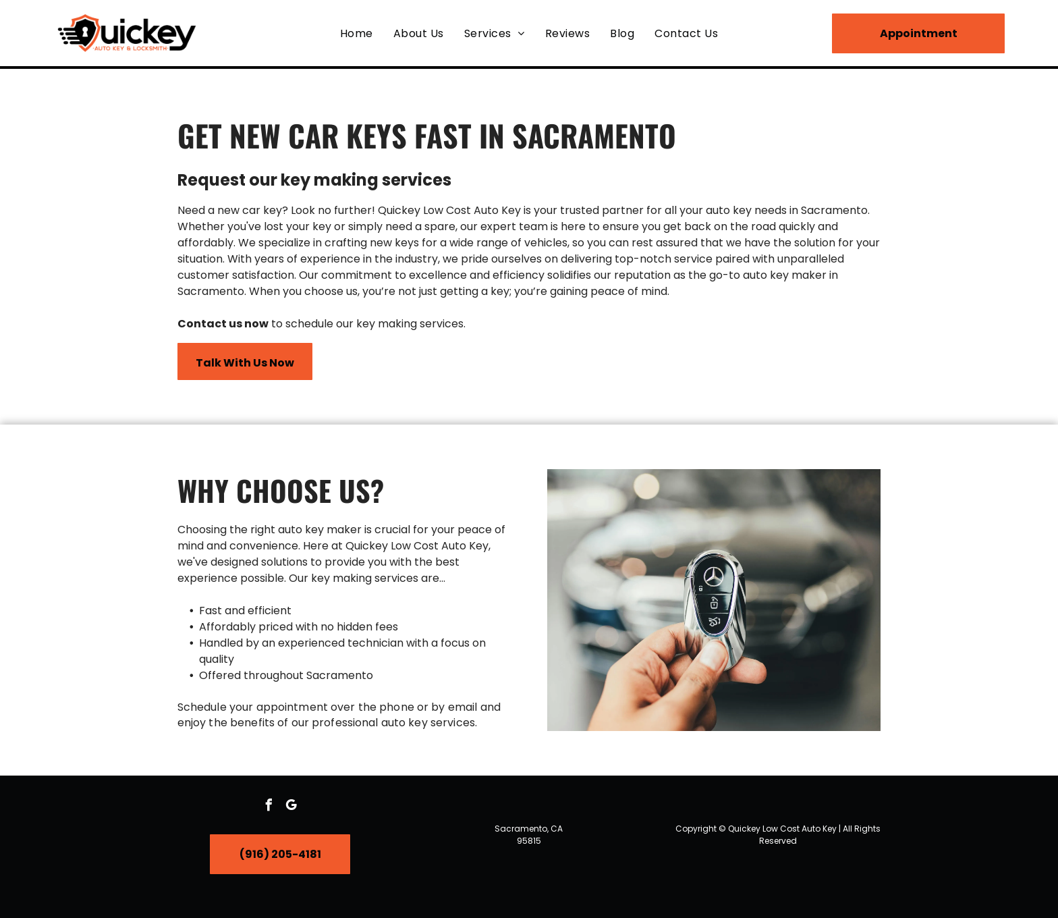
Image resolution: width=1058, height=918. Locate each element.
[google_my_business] (291, 807)
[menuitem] (356, 33)
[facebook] (269, 807)
